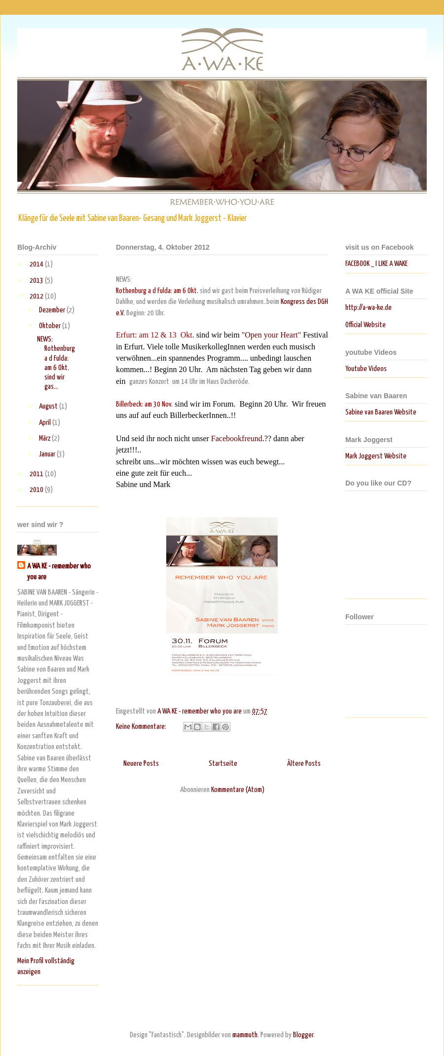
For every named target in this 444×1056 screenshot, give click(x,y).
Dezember (53, 310)
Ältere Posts (304, 763)
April (45, 422)
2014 (37, 264)
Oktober (50, 326)
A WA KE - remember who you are (59, 572)
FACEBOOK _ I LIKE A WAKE (376, 263)
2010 (37, 489)
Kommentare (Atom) (237, 789)
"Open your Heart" (271, 335)
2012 (37, 296)
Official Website (365, 325)
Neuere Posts (141, 763)
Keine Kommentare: (142, 726)
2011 (37, 474)
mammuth (245, 1035)
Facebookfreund (235, 438)
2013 (37, 280)
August (49, 406)
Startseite (223, 763)
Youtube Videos (366, 369)
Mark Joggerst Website (376, 456)
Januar (48, 454)
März (45, 438)
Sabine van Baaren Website (380, 412)
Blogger (303, 1035)
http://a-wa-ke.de (368, 307)
